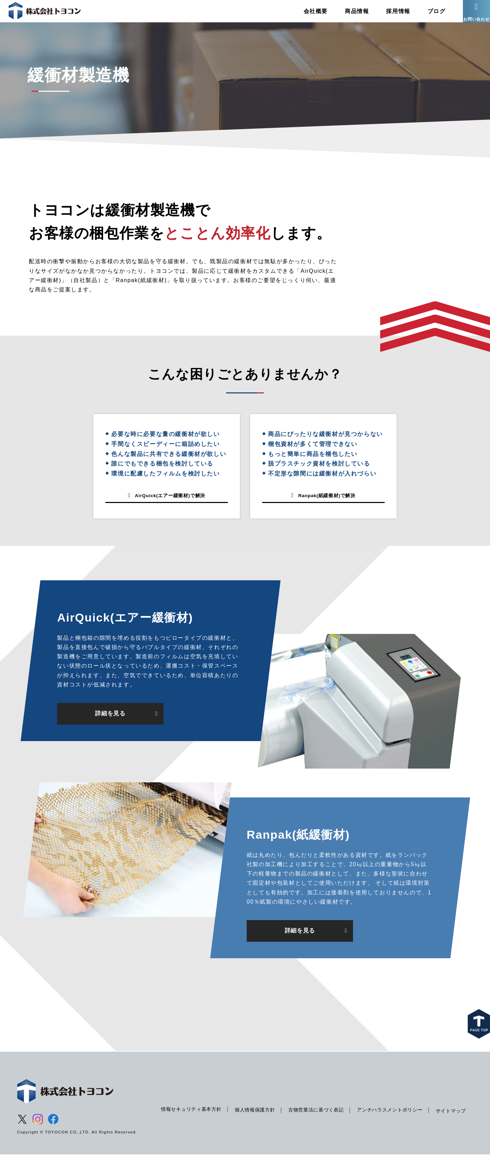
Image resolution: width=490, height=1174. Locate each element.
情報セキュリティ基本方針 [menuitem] (191, 1122)
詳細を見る (110, 731)
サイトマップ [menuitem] (175, 1137)
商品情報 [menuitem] (346, 15)
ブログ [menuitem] (426, 15)
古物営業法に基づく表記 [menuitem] (322, 1123)
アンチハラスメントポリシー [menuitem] (399, 1123)
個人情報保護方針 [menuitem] (258, 1123)
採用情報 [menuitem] (388, 15)
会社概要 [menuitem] (305, 15)
